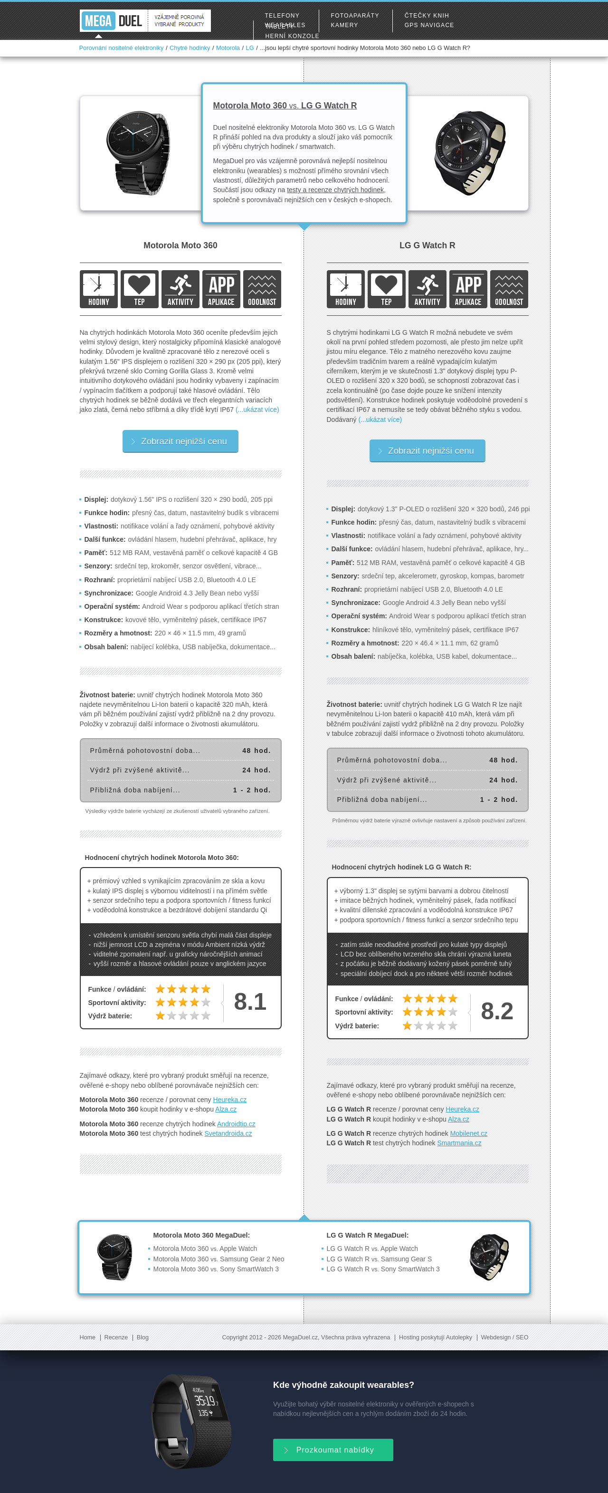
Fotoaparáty (355, 15)
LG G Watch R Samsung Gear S (379, 1259)
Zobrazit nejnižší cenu (179, 441)
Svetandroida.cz (228, 1133)
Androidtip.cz (236, 1124)
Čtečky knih (427, 15)
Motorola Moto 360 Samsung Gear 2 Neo (219, 1259)
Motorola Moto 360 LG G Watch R (285, 105)
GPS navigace (430, 25)
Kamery (345, 25)
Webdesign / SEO (505, 1337)
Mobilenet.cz (469, 1133)
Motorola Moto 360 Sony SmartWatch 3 (216, 1269)
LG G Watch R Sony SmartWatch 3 (383, 1269)
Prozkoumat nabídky (328, 1449)
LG (250, 47)
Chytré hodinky (190, 47)
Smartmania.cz (459, 1143)
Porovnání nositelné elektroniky (121, 47)
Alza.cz (226, 1109)
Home (88, 1337)
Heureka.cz (230, 1099)
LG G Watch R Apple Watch (372, 1248)
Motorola (228, 47)
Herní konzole (293, 36)
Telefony (282, 15)
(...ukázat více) (257, 409)
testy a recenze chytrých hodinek (335, 190)
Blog (143, 1337)
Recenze (116, 1337)
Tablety (280, 26)
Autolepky (459, 1337)
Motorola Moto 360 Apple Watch (205, 1248)
